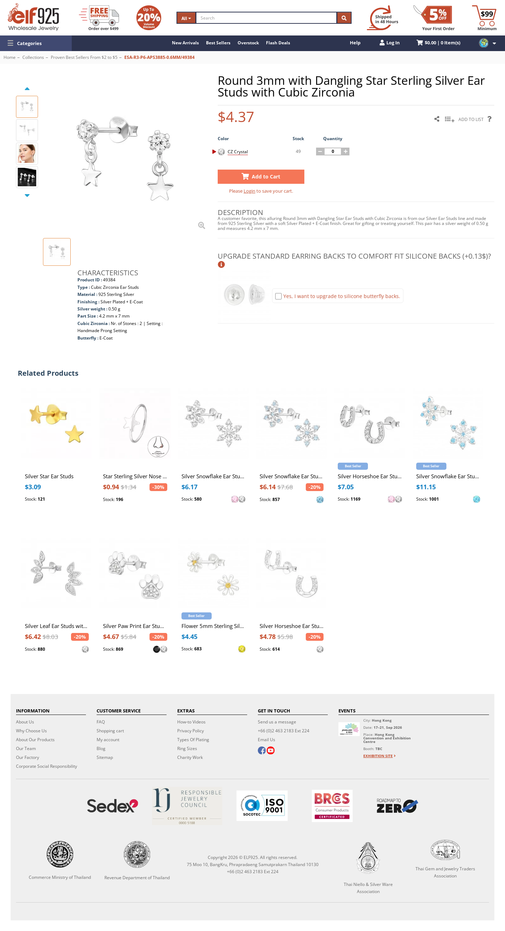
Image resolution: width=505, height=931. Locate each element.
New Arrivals (185, 43)
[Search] (266, 18)
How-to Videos (191, 722)
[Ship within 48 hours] (382, 17)
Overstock (248, 43)
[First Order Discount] (434, 17)
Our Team (26, 748)
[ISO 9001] (262, 805)
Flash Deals (278, 43)
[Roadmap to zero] (397, 806)
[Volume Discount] (148, 17)
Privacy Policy (190, 731)
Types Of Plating (193, 740)
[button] (36, 43)
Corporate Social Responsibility (46, 766)
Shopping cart (110, 731)
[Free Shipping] (99, 17)
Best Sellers (218, 43)
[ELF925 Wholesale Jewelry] (33, 17)
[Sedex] (112, 806)
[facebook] (262, 751)
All (186, 18)
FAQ (101, 722)
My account (108, 740)
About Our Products (35, 740)
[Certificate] (187, 806)
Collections (33, 57)
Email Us (266, 740)
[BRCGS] (332, 806)
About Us (25, 722)
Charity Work (190, 757)
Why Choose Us (31, 731)
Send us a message (277, 722)
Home (10, 57)
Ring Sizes (187, 748)
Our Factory (27, 757)
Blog (101, 748)
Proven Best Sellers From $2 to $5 (84, 57)
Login (249, 191)
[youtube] (271, 751)
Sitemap (105, 757)
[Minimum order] (484, 17)
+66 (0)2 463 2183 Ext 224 (283, 731)
